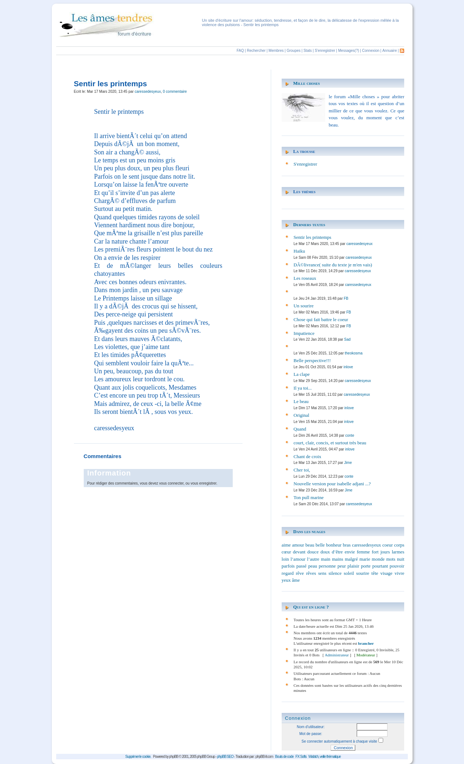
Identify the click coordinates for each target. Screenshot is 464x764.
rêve (300, 573)
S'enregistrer (325, 51)
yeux (286, 580)
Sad (347, 339)
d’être (337, 552)
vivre (400, 573)
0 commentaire (175, 92)
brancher (366, 643)
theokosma (353, 353)
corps (399, 545)
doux (325, 552)
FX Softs (300, 757)
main (325, 559)
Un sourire (304, 305)
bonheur (333, 545)
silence (334, 573)
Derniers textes (309, 224)
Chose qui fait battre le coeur (321, 319)
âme (296, 580)
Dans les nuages (309, 531)
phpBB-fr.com (264, 757)
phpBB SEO (225, 757)
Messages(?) (348, 51)
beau (309, 545)
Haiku (299, 251)
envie (350, 552)
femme (363, 552)
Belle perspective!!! (312, 360)
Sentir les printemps (312, 237)
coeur (387, 545)
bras (347, 545)
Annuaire (389, 51)
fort (375, 552)
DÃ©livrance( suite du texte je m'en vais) (333, 264)
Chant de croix (308, 456)
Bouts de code (284, 757)
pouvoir (397, 566)
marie (365, 559)
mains (337, 559)
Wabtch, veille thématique (324, 757)
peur (341, 566)
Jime (348, 463)
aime (286, 545)
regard (288, 573)
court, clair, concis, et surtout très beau (330, 442)
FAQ (240, 51)
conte (349, 435)
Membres (276, 51)
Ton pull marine (309, 497)
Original (301, 415)
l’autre (313, 559)
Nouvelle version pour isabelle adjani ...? (332, 483)
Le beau (301, 401)
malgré (351, 559)
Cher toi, (302, 470)
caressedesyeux (147, 92)
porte (366, 566)
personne (327, 566)
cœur (286, 552)
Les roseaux (305, 278)
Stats (307, 51)
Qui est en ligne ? (311, 607)
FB (346, 298)
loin (285, 559)
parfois (288, 566)
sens (322, 573)
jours (385, 552)
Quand (300, 429)
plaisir (354, 566)
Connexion (371, 51)
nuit (400, 559)
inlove (348, 367)
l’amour (297, 559)
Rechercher (256, 51)
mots (390, 559)
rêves (311, 573)
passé (301, 566)
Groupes (294, 51)
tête (375, 573)
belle (320, 545)
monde (378, 559)
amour (298, 545)
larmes (398, 552)
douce (313, 552)
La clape (302, 374)
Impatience (304, 333)
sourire (362, 573)
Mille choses (306, 83)
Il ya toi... (303, 388)
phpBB (173, 757)
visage (386, 573)
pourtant (380, 566)
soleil (349, 573)
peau (312, 566)
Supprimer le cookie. (138, 757)
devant (299, 552)
